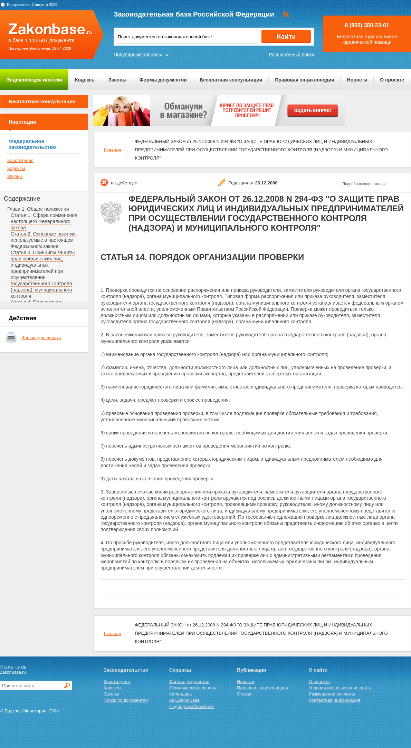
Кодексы (85, 80)
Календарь (180, 694)
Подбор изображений (191, 706)
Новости (357, 80)
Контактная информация (334, 700)
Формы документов (163, 80)
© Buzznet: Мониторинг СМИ (30, 710)
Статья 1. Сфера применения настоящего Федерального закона (44, 221)
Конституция (20, 160)
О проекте (392, 80)
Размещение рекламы (332, 694)
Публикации (251, 670)
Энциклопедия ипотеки (34, 80)
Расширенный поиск (291, 54)
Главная (112, 150)
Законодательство (126, 670)
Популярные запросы (138, 54)
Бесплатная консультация (231, 80)
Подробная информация (364, 184)
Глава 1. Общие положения (38, 209)
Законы (117, 80)
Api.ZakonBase (184, 700)
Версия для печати (41, 337)
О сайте (318, 670)
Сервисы (180, 670)
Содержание (22, 198)
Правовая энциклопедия (304, 80)
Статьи (244, 694)
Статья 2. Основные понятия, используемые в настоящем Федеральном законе (44, 240)
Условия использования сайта (340, 687)
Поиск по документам (126, 700)
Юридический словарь (192, 687)
